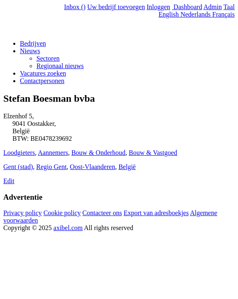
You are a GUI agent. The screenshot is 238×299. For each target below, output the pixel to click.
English (169, 14)
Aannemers (53, 152)
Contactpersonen (42, 80)
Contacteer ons (102, 212)
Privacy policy (22, 212)
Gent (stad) (18, 166)
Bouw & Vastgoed (153, 152)
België (127, 166)
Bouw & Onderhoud (98, 152)
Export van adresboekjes (156, 212)
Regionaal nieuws (60, 65)
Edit (8, 180)
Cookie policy (62, 212)
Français (223, 14)
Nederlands (196, 14)
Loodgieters (19, 152)
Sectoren (48, 58)
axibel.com (68, 227)
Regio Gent (51, 166)
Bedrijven (33, 43)
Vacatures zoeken (43, 73)
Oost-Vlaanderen (92, 166)
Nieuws (30, 50)
